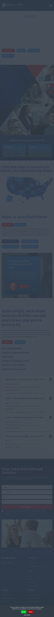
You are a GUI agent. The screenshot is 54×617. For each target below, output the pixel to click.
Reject (30, 612)
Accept (24, 612)
